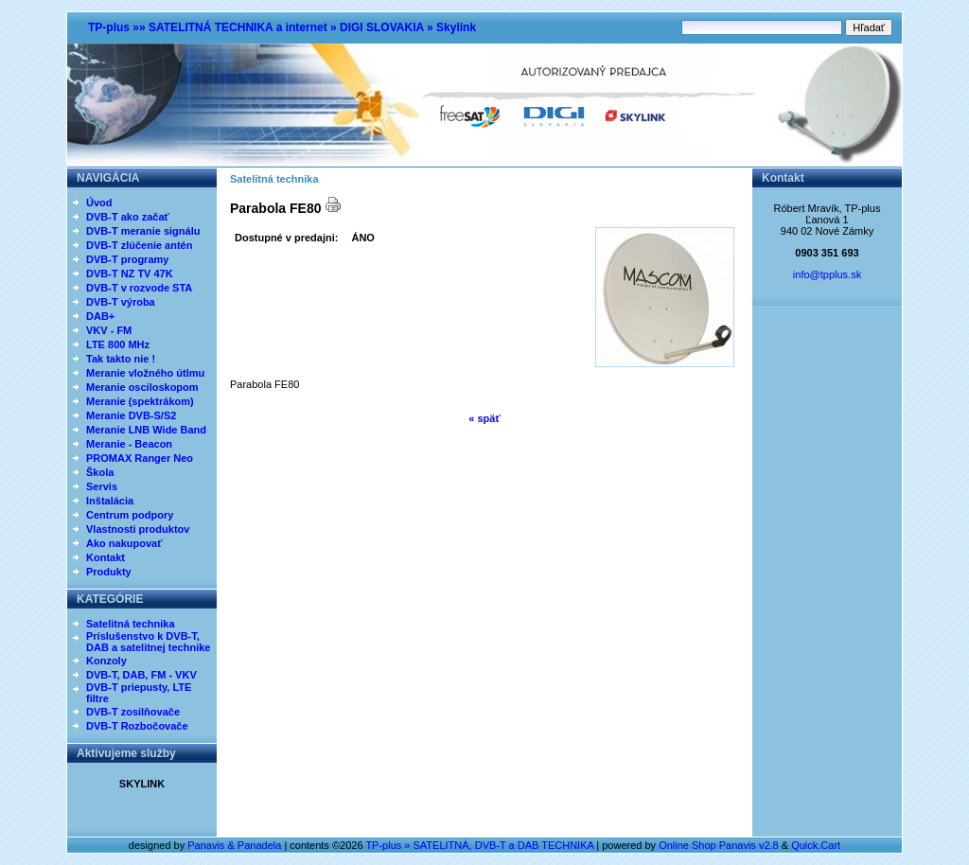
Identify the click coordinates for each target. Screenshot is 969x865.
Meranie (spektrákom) (140, 401)
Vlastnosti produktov (137, 529)
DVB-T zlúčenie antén (139, 245)
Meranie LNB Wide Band (146, 429)
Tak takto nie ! (120, 358)
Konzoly (106, 660)
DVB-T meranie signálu (143, 231)
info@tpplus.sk (827, 274)
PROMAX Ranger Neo (139, 458)
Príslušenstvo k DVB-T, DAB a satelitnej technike (148, 641)
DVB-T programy (127, 259)
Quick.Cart (815, 845)
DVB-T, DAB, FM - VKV (141, 674)
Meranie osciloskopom (142, 387)
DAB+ (100, 316)
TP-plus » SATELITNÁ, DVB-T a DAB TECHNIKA (479, 845)
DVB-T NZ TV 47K (129, 273)
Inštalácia (109, 500)
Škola (100, 472)
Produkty (109, 571)
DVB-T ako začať (127, 216)
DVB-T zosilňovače (133, 711)
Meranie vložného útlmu (145, 373)
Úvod (99, 202)
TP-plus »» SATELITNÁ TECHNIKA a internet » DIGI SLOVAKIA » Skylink (282, 27)
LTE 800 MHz (118, 344)
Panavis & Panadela (235, 845)
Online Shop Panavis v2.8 (719, 845)
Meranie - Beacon (129, 444)
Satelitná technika (130, 623)
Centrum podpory (129, 515)
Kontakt (105, 557)
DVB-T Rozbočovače (137, 726)
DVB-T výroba (120, 302)
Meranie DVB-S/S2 (131, 415)
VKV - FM (109, 330)
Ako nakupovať (124, 543)
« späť (484, 418)
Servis (101, 486)
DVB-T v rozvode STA (139, 287)
